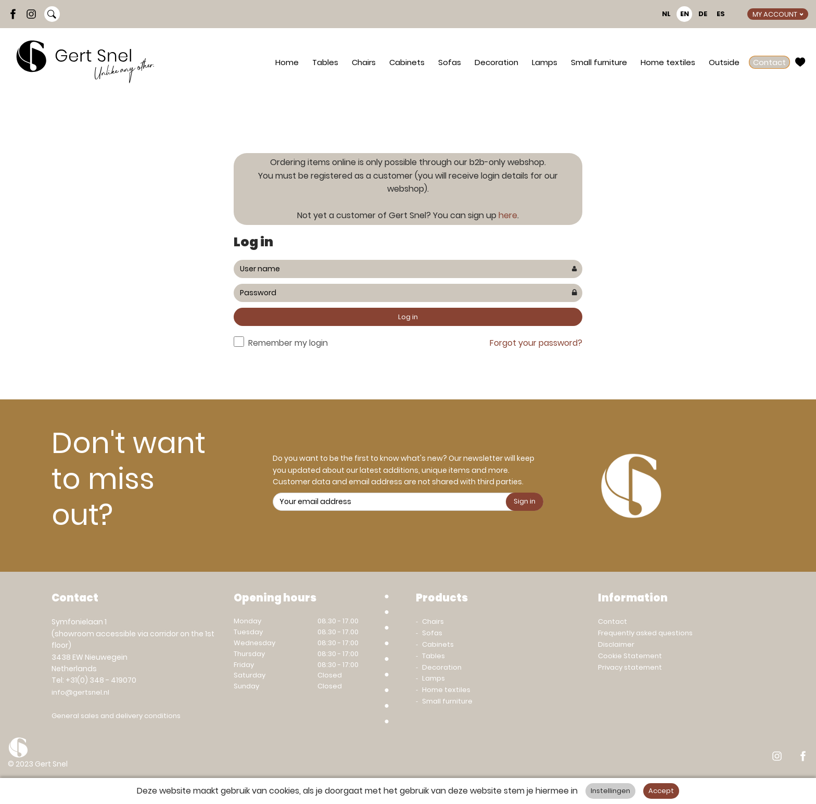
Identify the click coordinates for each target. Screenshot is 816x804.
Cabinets (407, 62)
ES (721, 14)
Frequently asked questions (645, 633)
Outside (724, 62)
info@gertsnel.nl (80, 692)
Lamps (544, 62)
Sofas (449, 62)
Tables (325, 62)
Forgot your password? (536, 343)
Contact (769, 62)
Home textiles (668, 62)
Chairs (364, 62)
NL (666, 14)
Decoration (496, 62)
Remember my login (288, 343)
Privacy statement (630, 667)
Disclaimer (616, 644)
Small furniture (599, 62)
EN (684, 14)
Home (287, 62)
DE (702, 14)
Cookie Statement (630, 656)
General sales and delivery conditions (116, 716)
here (508, 215)
